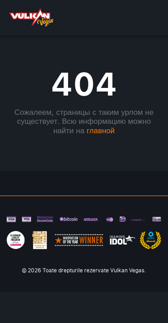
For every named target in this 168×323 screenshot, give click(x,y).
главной (100, 130)
